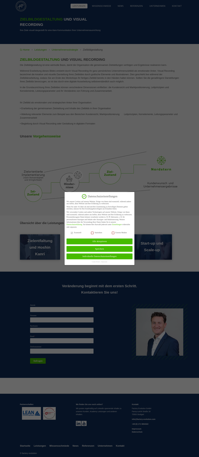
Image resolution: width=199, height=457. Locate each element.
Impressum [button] (104, 261)
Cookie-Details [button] (96, 261)
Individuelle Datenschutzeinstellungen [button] (99, 256)
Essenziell (76, 233)
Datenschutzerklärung (74, 224)
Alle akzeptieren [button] (99, 241)
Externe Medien (119, 233)
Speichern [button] (99, 249)
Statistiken (96, 233)
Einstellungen (117, 224)
